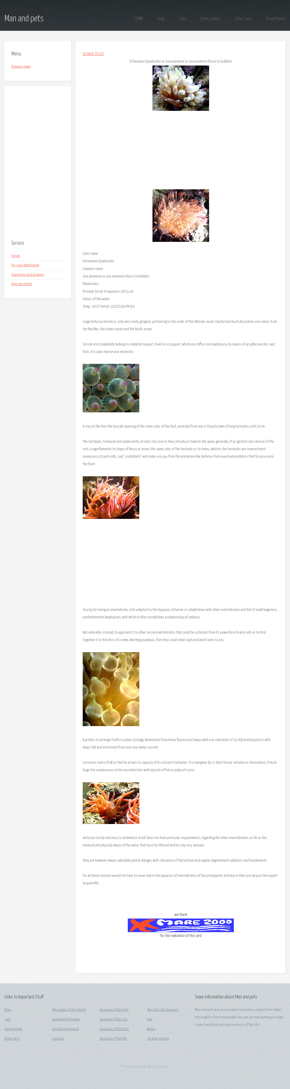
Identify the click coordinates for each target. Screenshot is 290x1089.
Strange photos (158, 1039)
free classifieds (21, 284)
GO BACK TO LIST (93, 54)
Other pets (12, 1039)
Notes (151, 1029)
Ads (149, 1019)
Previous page (20, 67)
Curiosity (58, 1039)
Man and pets (24, 19)
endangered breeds (66, 1019)
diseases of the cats (114, 1019)
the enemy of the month (69, 1010)
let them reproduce (65, 1029)
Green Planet (275, 19)
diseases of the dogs (114, 1010)
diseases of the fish (113, 1039)
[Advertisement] (38, 163)
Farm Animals (14, 1029)
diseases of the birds (114, 1029)
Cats (182, 19)
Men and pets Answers (163, 1010)
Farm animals (210, 19)
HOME (139, 19)
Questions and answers (27, 275)
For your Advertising (25, 265)
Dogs (161, 19)
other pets (243, 19)
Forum (15, 256)
